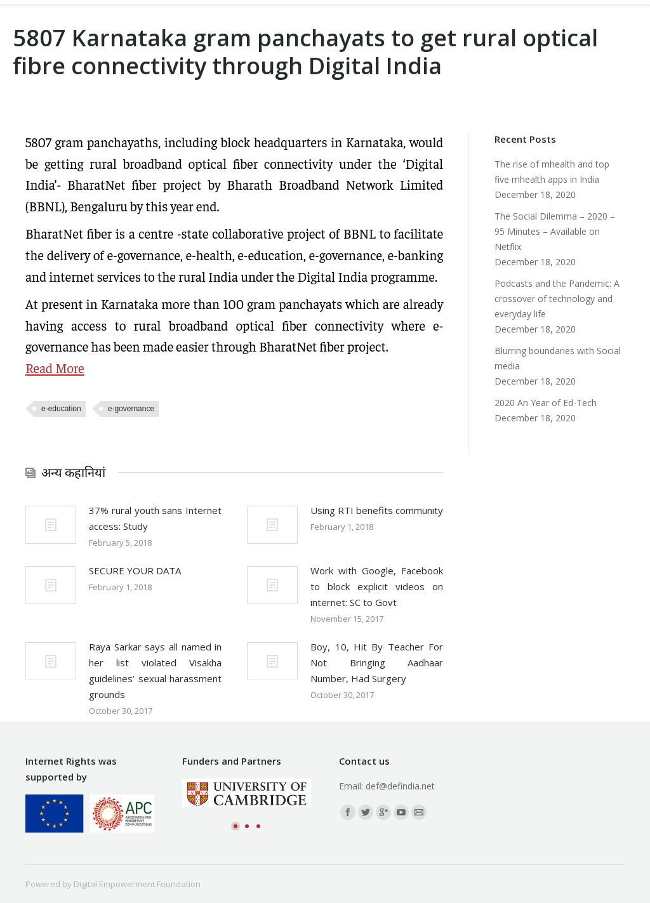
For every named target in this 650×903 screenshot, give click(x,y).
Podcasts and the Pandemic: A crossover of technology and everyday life (557, 298)
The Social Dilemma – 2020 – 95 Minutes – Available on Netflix (554, 231)
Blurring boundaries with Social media (557, 358)
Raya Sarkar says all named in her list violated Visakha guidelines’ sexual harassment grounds (155, 670)
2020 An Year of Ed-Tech (545, 403)
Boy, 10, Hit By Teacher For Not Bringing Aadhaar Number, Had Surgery (376, 662)
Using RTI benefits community (376, 510)
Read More (54, 367)
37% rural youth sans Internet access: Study (155, 518)
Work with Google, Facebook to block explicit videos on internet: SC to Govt (376, 586)
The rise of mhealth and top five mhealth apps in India (551, 171)
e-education (61, 408)
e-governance (131, 408)
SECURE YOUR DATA (135, 570)
